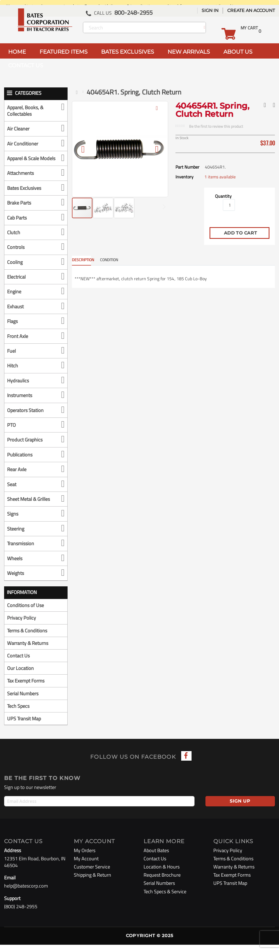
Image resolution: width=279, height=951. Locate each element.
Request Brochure (162, 881)
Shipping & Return (92, 881)
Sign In (210, 10)
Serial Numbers (22, 699)
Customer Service (92, 873)
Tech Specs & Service (165, 897)
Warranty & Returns (27, 649)
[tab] (85, 260)
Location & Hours (162, 873)
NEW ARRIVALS (189, 51)
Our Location (20, 674)
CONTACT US (25, 65)
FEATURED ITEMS (63, 51)
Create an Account (251, 10)
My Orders (84, 856)
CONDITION (109, 260)
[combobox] (144, 27)
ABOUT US (237, 51)
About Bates (156, 856)
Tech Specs (18, 712)
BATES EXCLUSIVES (127, 51)
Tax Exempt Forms (25, 687)
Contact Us (18, 662)
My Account (86, 864)
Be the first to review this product (216, 126)
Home (78, 92)
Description (81, 260)
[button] (157, 112)
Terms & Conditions (27, 637)
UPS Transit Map (24, 725)
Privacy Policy (21, 624)
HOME (17, 51)
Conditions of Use (25, 611)
